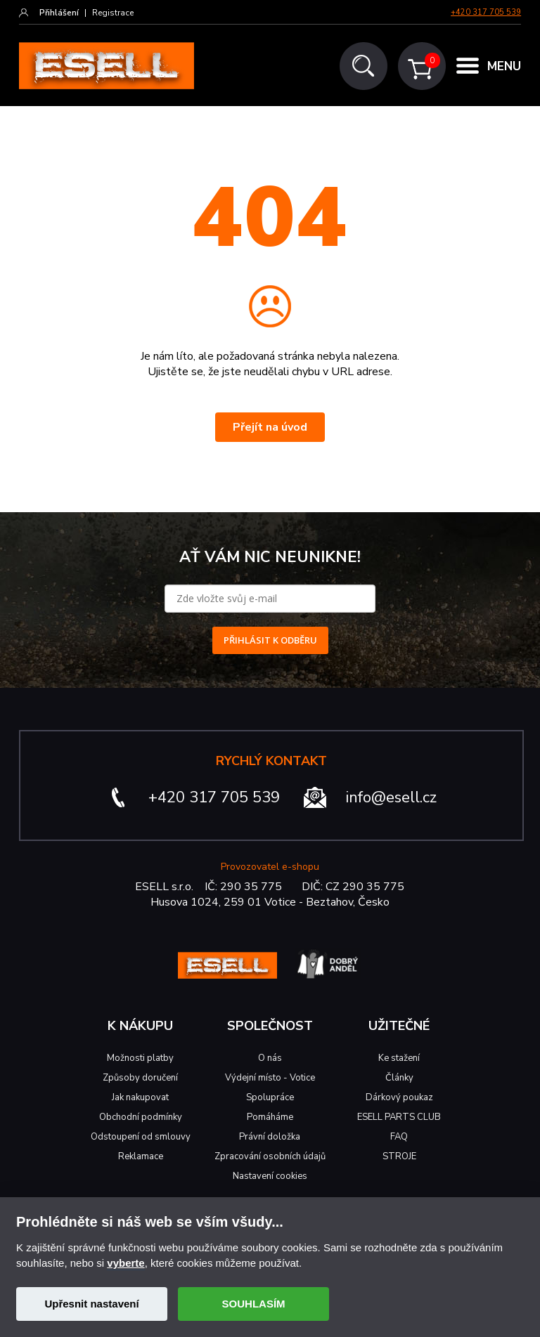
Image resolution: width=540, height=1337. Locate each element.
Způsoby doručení (140, 1077)
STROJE (399, 1156)
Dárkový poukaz (399, 1097)
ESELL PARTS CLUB (399, 1117)
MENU (504, 66)
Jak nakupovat (140, 1097)
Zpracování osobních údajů (270, 1156)
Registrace (113, 12)
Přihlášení (59, 12)
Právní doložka (269, 1136)
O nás (270, 1058)
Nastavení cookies (270, 1176)
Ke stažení (399, 1058)
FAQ (399, 1136)
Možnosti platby (140, 1058)
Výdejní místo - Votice (270, 1077)
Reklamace (140, 1156)
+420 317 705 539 (486, 12)
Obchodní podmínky (140, 1117)
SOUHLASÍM (253, 1304)
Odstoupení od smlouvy (141, 1136)
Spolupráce (270, 1097)
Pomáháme (270, 1117)
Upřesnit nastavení (91, 1304)
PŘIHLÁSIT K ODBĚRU (270, 640)
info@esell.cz (391, 797)
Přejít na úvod (270, 427)
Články (399, 1077)
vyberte (125, 1263)
